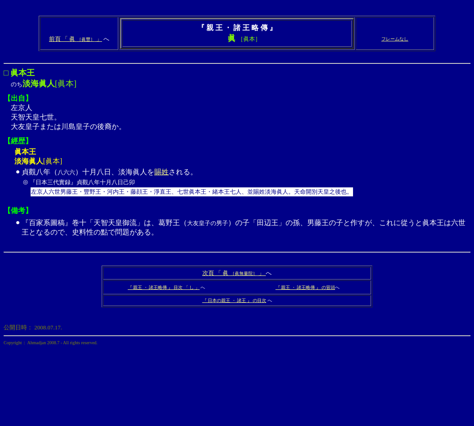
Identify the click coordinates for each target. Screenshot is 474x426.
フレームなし (394, 38)
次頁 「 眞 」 (234, 273)
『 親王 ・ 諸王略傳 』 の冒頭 (305, 287)
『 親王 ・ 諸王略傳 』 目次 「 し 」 (164, 287)
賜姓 (161, 172)
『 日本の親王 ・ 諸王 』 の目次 (234, 300)
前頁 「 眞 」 (75, 39)
